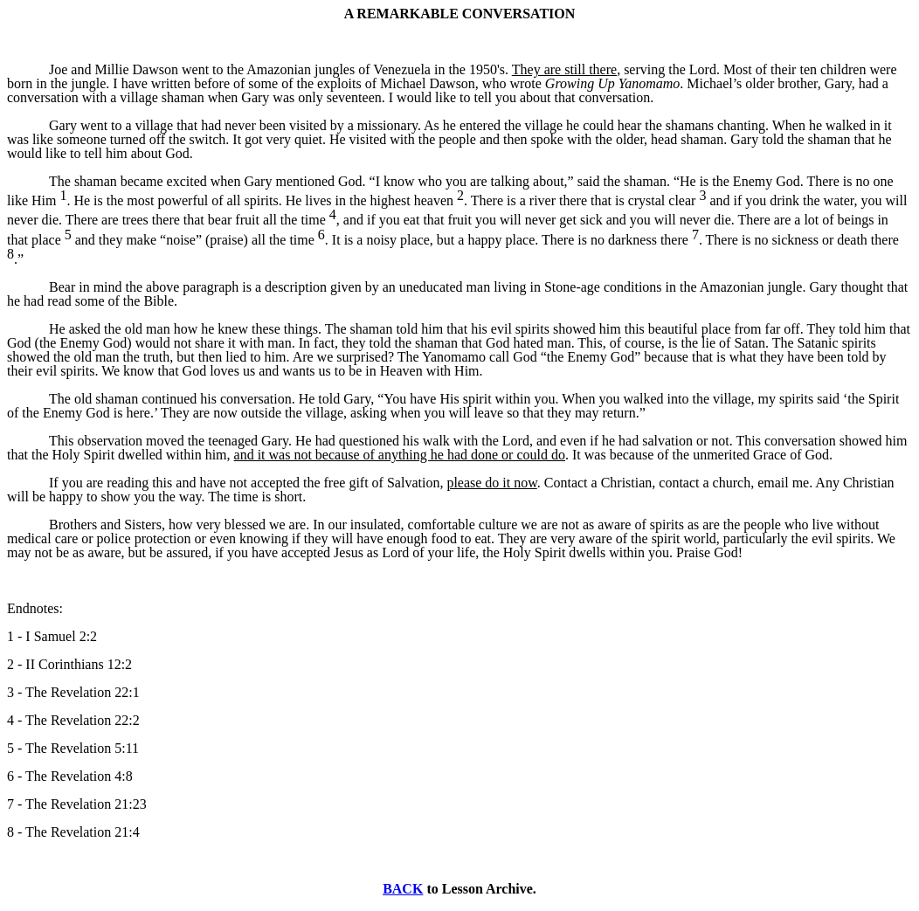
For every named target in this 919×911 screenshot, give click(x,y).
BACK (403, 888)
